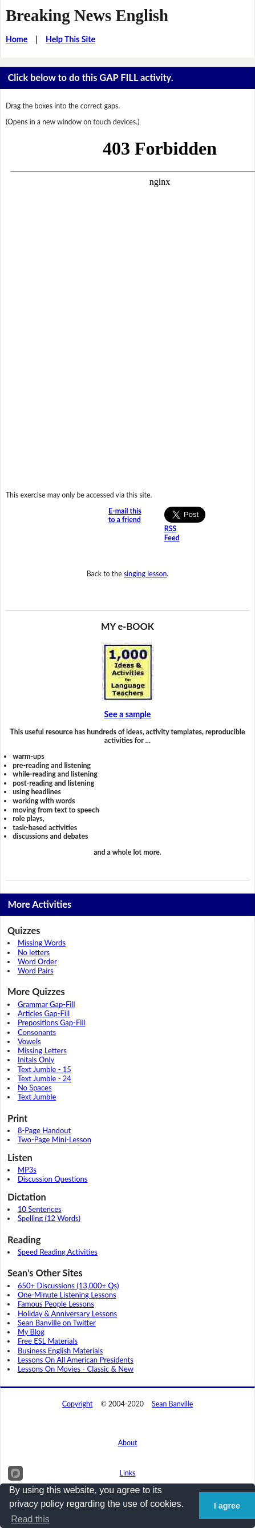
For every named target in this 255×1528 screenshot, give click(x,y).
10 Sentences (40, 1209)
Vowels (29, 1041)
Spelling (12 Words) (49, 1218)
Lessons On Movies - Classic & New (75, 1368)
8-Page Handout (44, 1130)
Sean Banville (172, 1404)
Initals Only (36, 1059)
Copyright (77, 1404)
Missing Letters (42, 1050)
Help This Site (70, 39)
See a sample (127, 714)
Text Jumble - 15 (44, 1069)
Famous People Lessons (56, 1303)
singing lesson (145, 573)
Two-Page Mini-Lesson (54, 1139)
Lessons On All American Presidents (75, 1359)
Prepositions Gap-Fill (52, 1022)
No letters (34, 952)
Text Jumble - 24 (44, 1078)
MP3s (27, 1169)
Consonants (37, 1032)
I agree (227, 1505)
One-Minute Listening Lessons (67, 1294)
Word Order (37, 961)
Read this (30, 1519)
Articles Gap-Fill (44, 1013)
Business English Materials (60, 1350)
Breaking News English (87, 15)
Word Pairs (36, 970)
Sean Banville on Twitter (57, 1322)
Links (128, 1473)
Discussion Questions (53, 1178)
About (127, 1442)
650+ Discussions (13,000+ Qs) (68, 1285)
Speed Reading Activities (58, 1251)
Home (17, 39)
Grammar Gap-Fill (46, 1004)
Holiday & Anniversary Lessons (67, 1313)
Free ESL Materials (48, 1340)
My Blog (31, 1331)
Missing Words (42, 942)
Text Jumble (37, 1096)
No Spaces (35, 1087)
